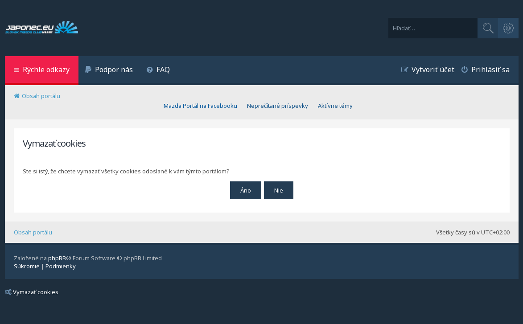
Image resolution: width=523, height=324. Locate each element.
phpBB (57, 258)
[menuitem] (109, 70)
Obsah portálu (33, 232)
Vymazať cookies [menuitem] (31, 292)
